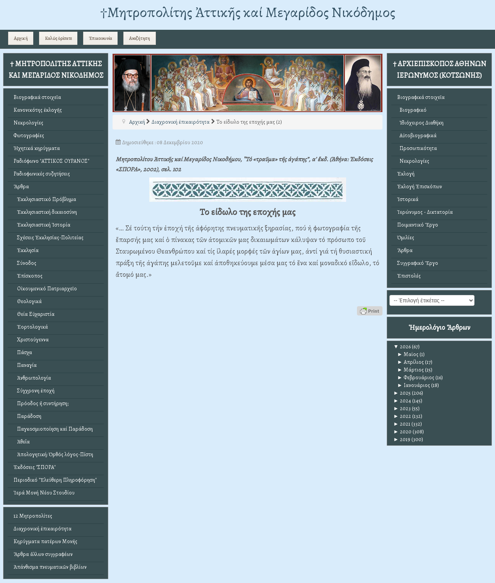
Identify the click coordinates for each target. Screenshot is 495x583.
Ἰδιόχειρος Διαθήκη (420, 122)
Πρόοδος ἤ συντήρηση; (41, 403)
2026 (402, 346)
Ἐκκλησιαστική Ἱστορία (42, 224)
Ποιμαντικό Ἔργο (417, 224)
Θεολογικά (28, 301)
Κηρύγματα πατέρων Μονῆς (45, 541)
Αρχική (21, 38)
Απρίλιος (410, 362)
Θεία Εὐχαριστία (34, 314)
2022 (402, 416)
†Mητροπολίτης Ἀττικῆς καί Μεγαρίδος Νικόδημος (247, 12)
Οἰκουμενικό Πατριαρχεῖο (45, 288)
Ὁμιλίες (405, 237)
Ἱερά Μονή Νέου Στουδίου (44, 492)
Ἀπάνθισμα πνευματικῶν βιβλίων (50, 567)
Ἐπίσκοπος (28, 276)
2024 (402, 400)
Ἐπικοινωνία (100, 38)
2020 (402, 431)
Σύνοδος (25, 263)
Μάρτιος (410, 369)
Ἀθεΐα (22, 441)
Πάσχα (23, 352)
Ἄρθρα (21, 186)
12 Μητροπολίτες (33, 516)
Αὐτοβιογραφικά (417, 135)
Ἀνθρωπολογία (32, 378)
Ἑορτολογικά (31, 327)
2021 (401, 424)
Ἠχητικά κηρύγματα (37, 148)
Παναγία (25, 365)
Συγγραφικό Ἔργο (417, 263)
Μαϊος (407, 354)
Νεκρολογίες (28, 122)
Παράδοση (27, 416)
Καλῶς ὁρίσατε (58, 38)
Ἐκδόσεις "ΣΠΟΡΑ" (35, 467)
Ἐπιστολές (409, 276)
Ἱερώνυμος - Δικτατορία (425, 212)
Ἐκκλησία (26, 250)
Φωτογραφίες (29, 135)
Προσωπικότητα (417, 148)
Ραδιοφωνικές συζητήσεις (42, 173)
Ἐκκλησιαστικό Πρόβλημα (45, 199)
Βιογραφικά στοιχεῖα (37, 97)
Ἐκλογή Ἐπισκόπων (419, 186)
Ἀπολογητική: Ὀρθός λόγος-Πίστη (53, 454)
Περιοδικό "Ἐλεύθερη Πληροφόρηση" (55, 480)
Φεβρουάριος (415, 377)
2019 (401, 439)
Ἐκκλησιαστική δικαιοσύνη (45, 212)
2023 (402, 408)
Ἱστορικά (407, 199)
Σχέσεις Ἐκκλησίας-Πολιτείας (49, 237)
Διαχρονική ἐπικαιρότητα (43, 528)
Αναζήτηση (139, 38)
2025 (402, 393)
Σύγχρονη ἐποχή (34, 390)
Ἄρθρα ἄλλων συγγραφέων (43, 554)
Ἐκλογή (406, 173)
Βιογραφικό (412, 110)
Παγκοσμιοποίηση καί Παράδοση (53, 429)
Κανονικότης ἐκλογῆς (38, 110)
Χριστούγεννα (31, 339)
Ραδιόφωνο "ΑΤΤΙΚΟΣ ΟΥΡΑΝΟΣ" (51, 161)
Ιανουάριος (413, 385)
